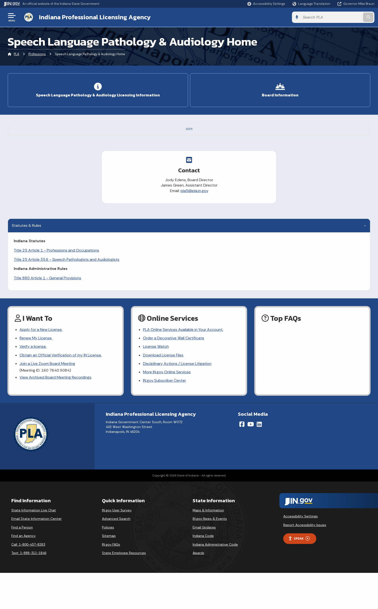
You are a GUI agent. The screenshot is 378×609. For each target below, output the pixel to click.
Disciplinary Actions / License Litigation (177, 399)
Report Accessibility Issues (304, 561)
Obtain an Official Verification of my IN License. (61, 391)
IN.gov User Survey (117, 546)
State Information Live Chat (33, 546)
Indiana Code (203, 572)
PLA (16, 54)
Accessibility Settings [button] (300, 552)
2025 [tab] (189, 128)
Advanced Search (116, 555)
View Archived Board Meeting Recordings (55, 413)
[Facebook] (241, 460)
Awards (198, 589)
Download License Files (163, 391)
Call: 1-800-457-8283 (28, 580)
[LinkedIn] (259, 460)
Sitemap (109, 572)
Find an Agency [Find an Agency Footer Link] (23, 572)
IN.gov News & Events (210, 555)
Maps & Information (208, 546)
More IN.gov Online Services (167, 408)
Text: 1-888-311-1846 (28, 589)
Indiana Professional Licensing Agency (95, 17)
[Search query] (331, 17)
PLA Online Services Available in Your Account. (183, 365)
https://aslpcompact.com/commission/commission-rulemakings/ (160, 153)
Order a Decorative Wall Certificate (173, 374)
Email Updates (204, 563)
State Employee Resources (124, 589)
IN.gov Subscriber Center (164, 416)
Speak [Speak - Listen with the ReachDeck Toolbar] (299, 574)
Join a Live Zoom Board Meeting (47, 399)
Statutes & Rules (26, 261)
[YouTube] (250, 460)
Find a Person (22, 563)
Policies (108, 563)
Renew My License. (36, 374)
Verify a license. (33, 382)
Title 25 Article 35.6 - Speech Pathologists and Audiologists (66, 295)
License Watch (156, 382)
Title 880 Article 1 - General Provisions (47, 313)
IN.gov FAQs (111, 580)
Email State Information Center (36, 555)
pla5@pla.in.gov (194, 226)
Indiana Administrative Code (215, 580)
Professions (37, 54)
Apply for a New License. (41, 365)
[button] (266, 3)
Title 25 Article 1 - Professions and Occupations (56, 286)
